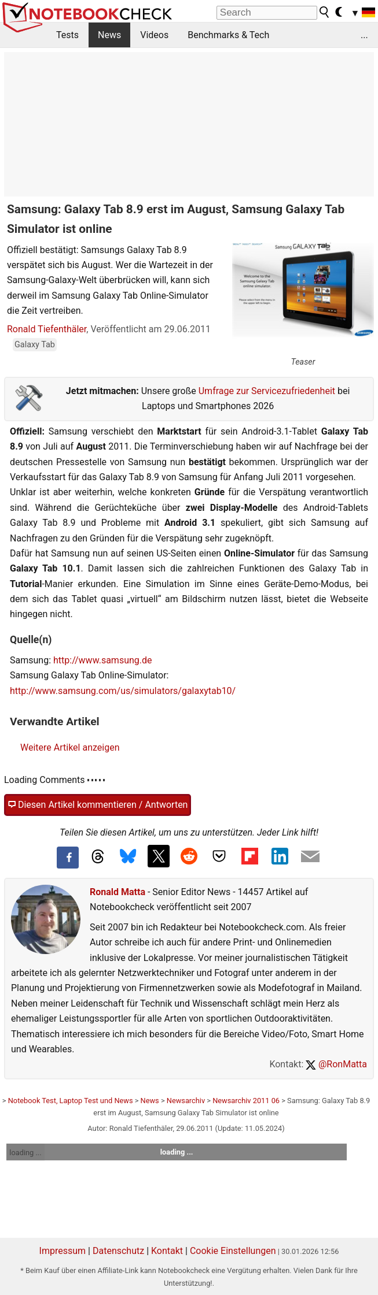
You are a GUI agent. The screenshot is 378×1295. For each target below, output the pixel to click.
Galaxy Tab (34, 345)
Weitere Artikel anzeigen (69, 747)
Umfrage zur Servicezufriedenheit (267, 390)
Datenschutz (118, 1250)
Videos (154, 34)
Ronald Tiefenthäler (46, 329)
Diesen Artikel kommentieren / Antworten (98, 805)
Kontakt (167, 1250)
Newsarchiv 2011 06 (246, 1100)
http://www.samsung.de (102, 660)
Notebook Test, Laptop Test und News (70, 1100)
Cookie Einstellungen (233, 1250)
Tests (67, 34)
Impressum (62, 1250)
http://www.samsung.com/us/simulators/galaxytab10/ (123, 690)
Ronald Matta (117, 891)
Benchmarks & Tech (228, 34)
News (109, 34)
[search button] (325, 12)
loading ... (25, 1152)
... (364, 34)
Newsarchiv (186, 1100)
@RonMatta (336, 1064)
